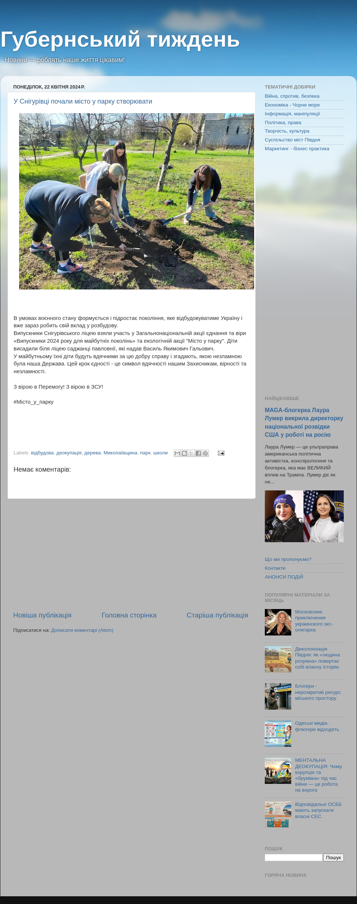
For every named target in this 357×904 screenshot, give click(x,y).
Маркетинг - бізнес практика (297, 148)
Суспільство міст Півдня (292, 140)
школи (160, 452)
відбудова (42, 452)
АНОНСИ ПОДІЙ (284, 577)
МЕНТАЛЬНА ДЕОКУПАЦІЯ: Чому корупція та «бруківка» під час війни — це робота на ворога (318, 775)
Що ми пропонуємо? (288, 559)
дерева (92, 452)
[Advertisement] (131, 555)
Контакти (275, 568)
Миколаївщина (120, 452)
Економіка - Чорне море (292, 105)
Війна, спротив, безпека (292, 96)
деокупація (69, 452)
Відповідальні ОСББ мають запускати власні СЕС (318, 810)
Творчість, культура (287, 131)
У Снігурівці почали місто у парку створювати (83, 101)
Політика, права (283, 122)
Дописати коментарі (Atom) (82, 630)
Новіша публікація (42, 615)
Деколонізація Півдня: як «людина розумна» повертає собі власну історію (317, 658)
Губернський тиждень (120, 39)
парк (145, 452)
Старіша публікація (217, 615)
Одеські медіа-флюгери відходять (317, 726)
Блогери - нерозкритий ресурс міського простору (318, 691)
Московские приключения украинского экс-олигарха (314, 621)
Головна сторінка (129, 615)
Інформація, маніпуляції (292, 113)
